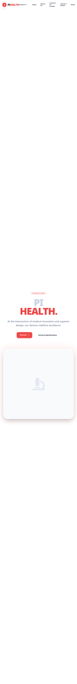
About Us (42, 4)
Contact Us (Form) (52, 4)
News (73, 4)
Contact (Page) (63, 4)
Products (23, 4)
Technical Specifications (47, 336)
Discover (24, 336)
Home (34, 4)
